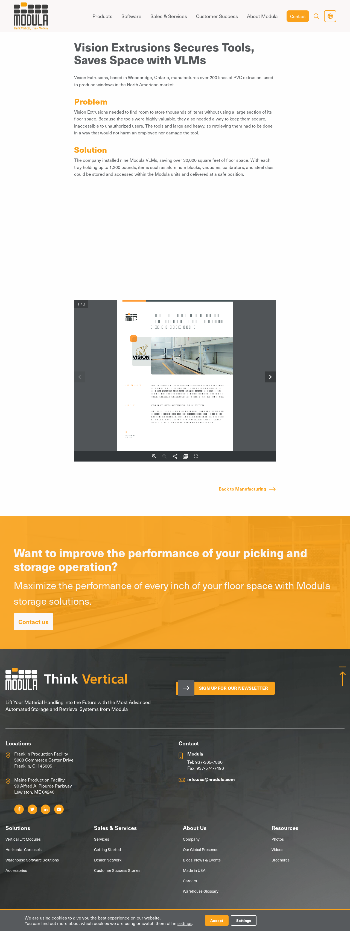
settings (185, 923)
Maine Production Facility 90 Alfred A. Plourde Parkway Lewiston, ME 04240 (43, 785)
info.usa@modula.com (211, 779)
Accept (218, 920)
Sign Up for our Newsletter (237, 688)
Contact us (33, 621)
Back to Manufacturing (242, 488)
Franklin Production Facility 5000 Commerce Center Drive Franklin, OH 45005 (44, 759)
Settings (246, 920)
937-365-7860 (209, 762)
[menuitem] (102, 16)
